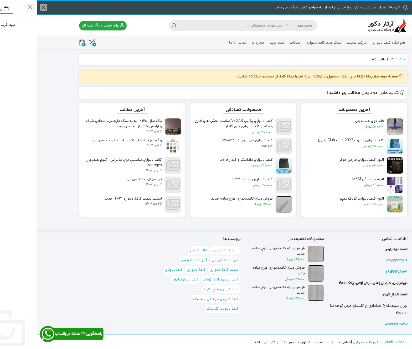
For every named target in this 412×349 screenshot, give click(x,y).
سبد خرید (239, 42)
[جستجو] (195, 25)
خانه (364, 59)
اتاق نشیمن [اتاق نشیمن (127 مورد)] (161, 250)
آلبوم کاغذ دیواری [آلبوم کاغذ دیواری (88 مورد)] (187, 250)
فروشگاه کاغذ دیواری (351, 42)
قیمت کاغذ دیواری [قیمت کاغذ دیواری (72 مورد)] (186, 269)
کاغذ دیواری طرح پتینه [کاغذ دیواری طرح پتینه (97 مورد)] (183, 289)
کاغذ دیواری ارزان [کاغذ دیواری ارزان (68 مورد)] (148, 279)
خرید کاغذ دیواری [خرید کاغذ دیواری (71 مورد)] (187, 260)
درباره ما (220, 42)
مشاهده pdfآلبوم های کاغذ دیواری (343, 342)
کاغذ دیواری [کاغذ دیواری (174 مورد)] (159, 269)
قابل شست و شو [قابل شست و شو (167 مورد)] (157, 260)
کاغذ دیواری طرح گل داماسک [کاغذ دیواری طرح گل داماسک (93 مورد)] (178, 298)
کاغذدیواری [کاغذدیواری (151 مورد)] (136, 269)
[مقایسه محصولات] (55, 42)
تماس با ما (200, 42)
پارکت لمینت (319, 42)
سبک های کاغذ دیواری (286, 42)
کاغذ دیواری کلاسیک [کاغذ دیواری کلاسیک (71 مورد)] (185, 308)
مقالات (257, 42)
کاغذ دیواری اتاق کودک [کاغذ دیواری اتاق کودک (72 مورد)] (183, 279)
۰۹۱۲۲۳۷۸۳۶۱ (359, 271)
